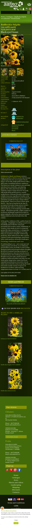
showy (13, 130)
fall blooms (15, 127)
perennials (15, 128)
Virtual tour (12, 436)
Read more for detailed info (8, 275)
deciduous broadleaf (18, 125)
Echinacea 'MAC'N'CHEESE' (9, 339)
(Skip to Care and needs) (6, 172)
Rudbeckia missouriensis (8, 391)
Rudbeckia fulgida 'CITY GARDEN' (10, 365)
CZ (26, 9)
